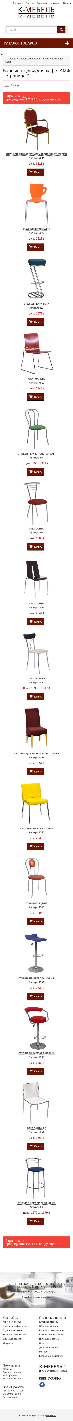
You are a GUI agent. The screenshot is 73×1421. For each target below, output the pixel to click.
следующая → (50, 99)
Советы (43, 1343)
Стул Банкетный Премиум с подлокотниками (36, 154)
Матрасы (8, 1343)
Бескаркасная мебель (51, 1356)
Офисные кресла (12, 1339)
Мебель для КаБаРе (29, 58)
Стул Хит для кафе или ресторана (36, 753)
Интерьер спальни (49, 1339)
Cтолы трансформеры (15, 1326)
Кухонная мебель (48, 1321)
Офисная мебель (48, 1326)
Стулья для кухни (12, 1330)
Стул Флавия (36, 678)
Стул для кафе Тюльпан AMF (36, 453)
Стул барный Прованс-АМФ (36, 978)
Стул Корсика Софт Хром (36, 828)
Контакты (17, 3)
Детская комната (48, 1347)
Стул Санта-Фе (36, 1128)
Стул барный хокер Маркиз (37, 1053)
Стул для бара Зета (36, 304)
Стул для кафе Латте (36, 229)
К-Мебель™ (51, 1415)
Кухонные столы (12, 1321)
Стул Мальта (36, 378)
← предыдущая (15, 97)
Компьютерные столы (15, 1334)
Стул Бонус (36, 528)
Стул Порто (36, 603)
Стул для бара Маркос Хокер (36, 1203)
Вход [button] (66, 3)
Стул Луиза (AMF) (36, 903)
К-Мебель (10, 58)
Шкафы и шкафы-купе (51, 1330)
